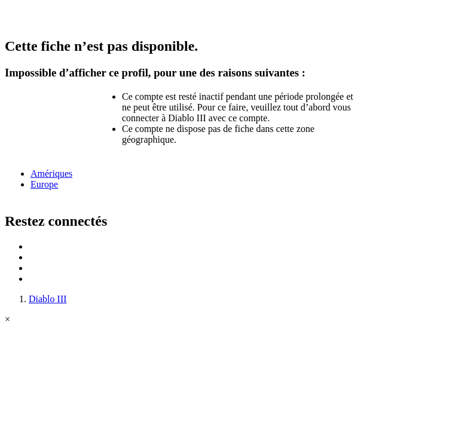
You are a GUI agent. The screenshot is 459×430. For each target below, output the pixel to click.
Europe (44, 184)
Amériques (51, 173)
